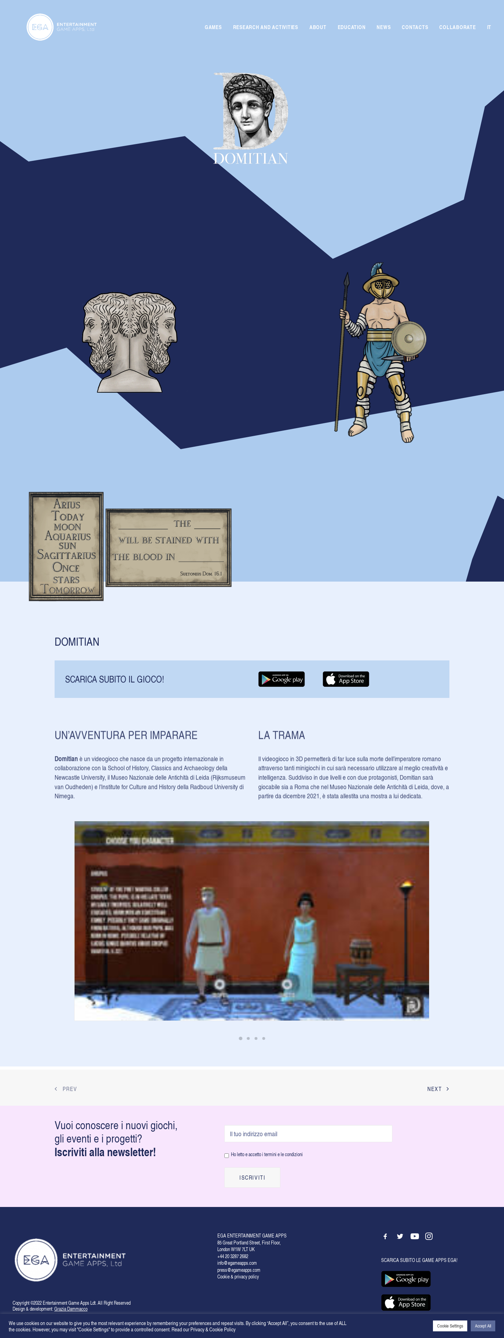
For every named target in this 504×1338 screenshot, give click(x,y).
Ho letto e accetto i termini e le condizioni (267, 1154)
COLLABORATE (457, 29)
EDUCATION (352, 29)
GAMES (213, 29)
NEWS (384, 29)
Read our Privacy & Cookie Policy (204, 1329)
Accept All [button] (483, 1326)
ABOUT (318, 29)
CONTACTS (415, 29)
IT (489, 29)
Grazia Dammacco (71, 1308)
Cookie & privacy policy (238, 1276)
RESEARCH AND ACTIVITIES (265, 29)
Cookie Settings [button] (450, 1326)
